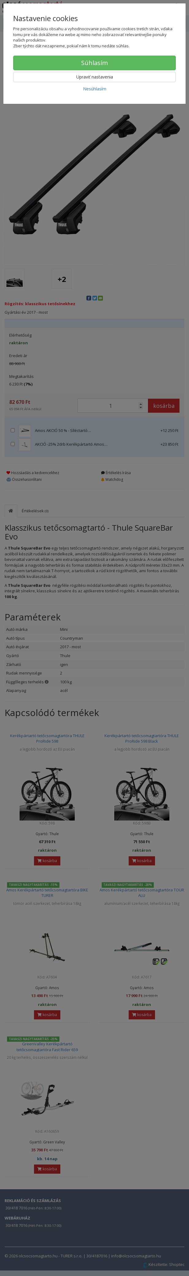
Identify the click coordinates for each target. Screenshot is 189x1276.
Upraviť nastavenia (94, 77)
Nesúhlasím (94, 89)
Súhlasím (94, 63)
